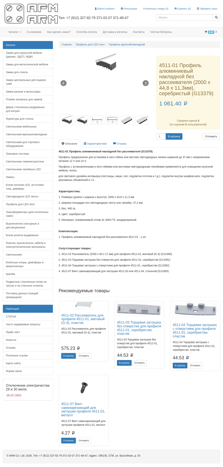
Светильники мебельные (21, 126)
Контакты (138, 31)
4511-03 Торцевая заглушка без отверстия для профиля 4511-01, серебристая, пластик (139, 328)
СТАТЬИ (11, 316)
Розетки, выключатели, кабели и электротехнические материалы (26, 244)
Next (146, 83)
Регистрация (129, 8)
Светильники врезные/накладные (26, 134)
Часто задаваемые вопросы (23, 324)
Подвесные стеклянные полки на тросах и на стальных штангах (26, 283)
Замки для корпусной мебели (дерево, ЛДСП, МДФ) (24, 54)
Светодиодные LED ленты (22, 196)
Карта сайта (13, 363)
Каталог (15, 31)
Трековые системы (17, 153)
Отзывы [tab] (119, 143)
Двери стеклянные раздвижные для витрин (25, 109)
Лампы (10, 177)
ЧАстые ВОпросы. (161, 31)
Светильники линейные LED (23, 169)
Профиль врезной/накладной (127, 44)
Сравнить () (182, 8)
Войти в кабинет (105, 8)
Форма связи (14, 371)
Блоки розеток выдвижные (22, 235)
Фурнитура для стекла (19, 118)
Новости (11, 339)
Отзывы (11, 347)
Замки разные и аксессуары (23, 91)
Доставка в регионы (115, 31)
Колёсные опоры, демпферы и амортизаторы (25, 264)
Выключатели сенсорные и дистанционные (22, 225)
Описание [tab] (69, 143)
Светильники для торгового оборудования (23, 144)
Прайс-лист (13, 332)
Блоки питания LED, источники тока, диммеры (25, 186)
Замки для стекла (17, 72)
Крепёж (10, 273)
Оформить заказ (207, 8)
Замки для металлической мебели (27, 64)
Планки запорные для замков (24, 99)
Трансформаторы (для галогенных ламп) (27, 214)
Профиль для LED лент (20, 204)
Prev (63, 83)
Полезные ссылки (17, 355)
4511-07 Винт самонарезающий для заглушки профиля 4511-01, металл (83, 409)
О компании (34, 31)
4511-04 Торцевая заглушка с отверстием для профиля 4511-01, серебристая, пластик (195, 330)
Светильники (14, 254)
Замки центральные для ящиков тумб (26, 81)
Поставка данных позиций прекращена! (22, 295)
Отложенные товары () (155, 8)
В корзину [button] (174, 136)
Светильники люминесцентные (25, 161)
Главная (66, 44)
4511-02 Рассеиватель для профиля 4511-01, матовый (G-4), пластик (83, 319)
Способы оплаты (86, 31)
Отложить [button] (211, 136)
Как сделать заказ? (59, 31)
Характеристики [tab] (95, 143)
